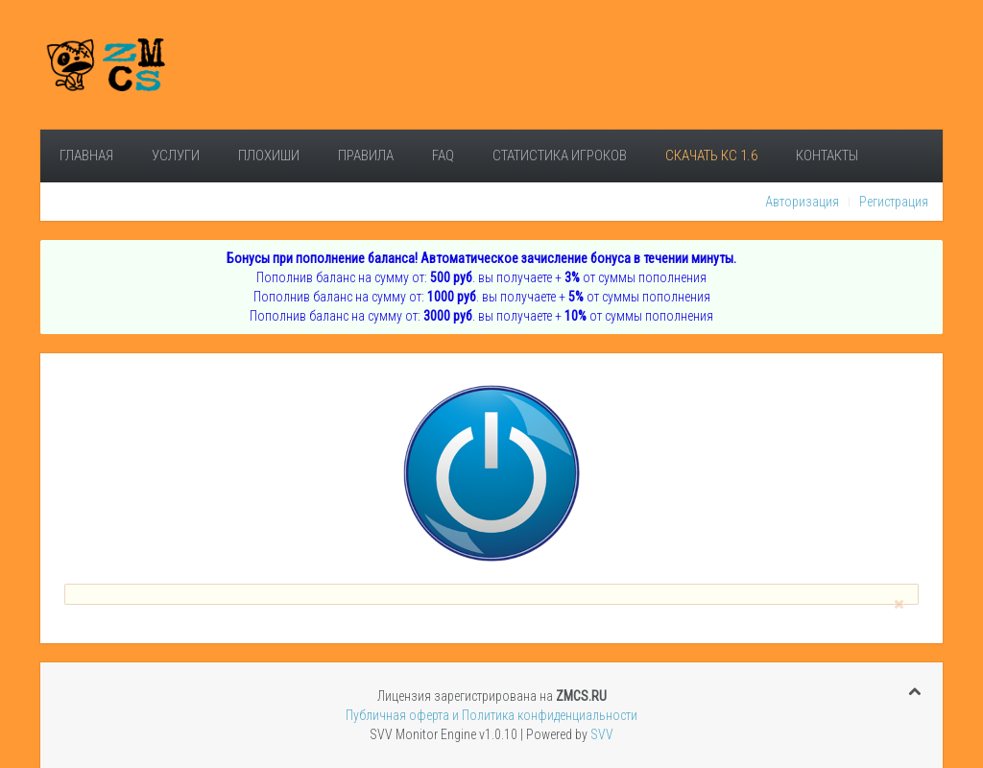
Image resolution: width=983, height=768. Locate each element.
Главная (86, 155)
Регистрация (893, 201)
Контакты (827, 155)
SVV (601, 734)
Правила (366, 155)
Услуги (176, 155)
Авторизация (802, 201)
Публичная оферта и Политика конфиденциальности (491, 715)
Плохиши (269, 155)
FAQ (443, 155)
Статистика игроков (559, 155)
